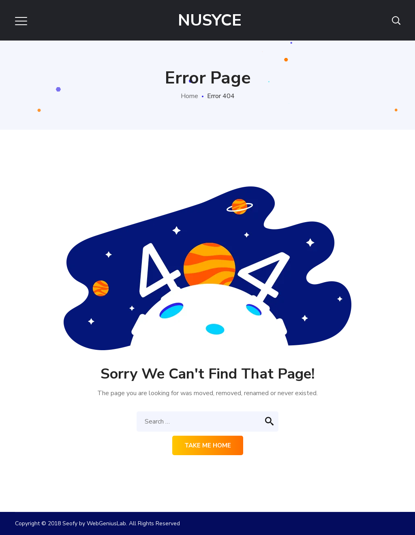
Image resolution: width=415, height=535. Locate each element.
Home (189, 96)
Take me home (207, 445)
